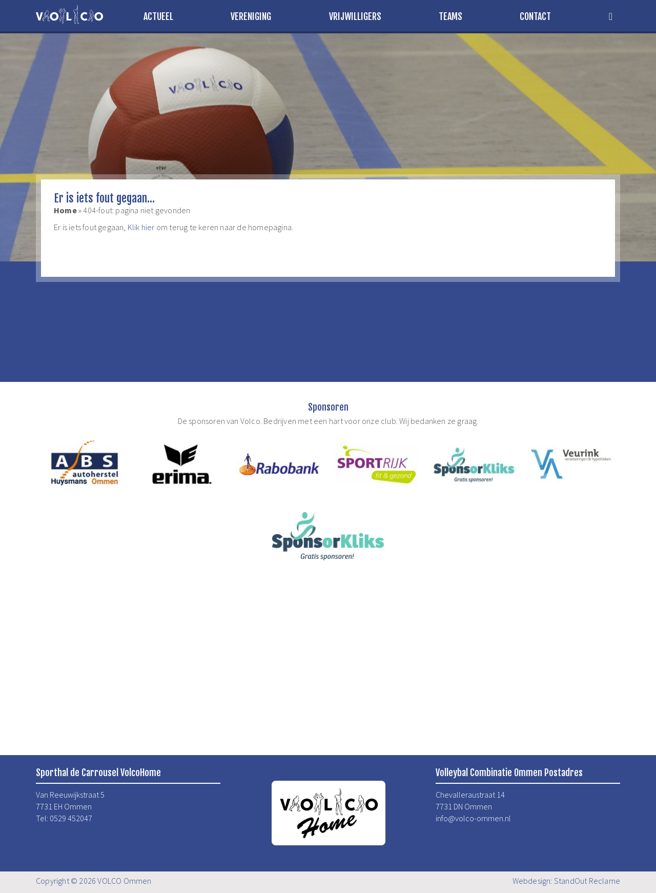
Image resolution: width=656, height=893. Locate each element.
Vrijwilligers (355, 16)
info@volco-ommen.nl (473, 818)
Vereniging (251, 16)
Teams (450, 16)
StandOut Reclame (587, 881)
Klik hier (141, 227)
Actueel (158, 16)
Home (65, 210)
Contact (535, 16)
